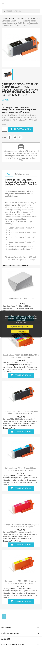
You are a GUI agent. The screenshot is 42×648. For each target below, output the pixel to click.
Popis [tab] (9, 174)
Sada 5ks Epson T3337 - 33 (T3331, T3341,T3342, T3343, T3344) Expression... (21, 356)
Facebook (4, 616)
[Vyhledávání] (21, 11)
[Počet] (4, 129)
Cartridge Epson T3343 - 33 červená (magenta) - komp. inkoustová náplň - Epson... (21, 525)
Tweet (15, 137)
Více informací (21, 322)
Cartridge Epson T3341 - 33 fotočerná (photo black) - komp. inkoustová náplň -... (21, 412)
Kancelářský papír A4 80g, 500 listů (21, 298)
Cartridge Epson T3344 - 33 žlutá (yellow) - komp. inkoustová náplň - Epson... (21, 582)
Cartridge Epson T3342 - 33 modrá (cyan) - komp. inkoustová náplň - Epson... (21, 469)
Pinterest (20, 137)
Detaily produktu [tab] (22, 174)
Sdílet (9, 137)
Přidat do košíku (20, 129)
